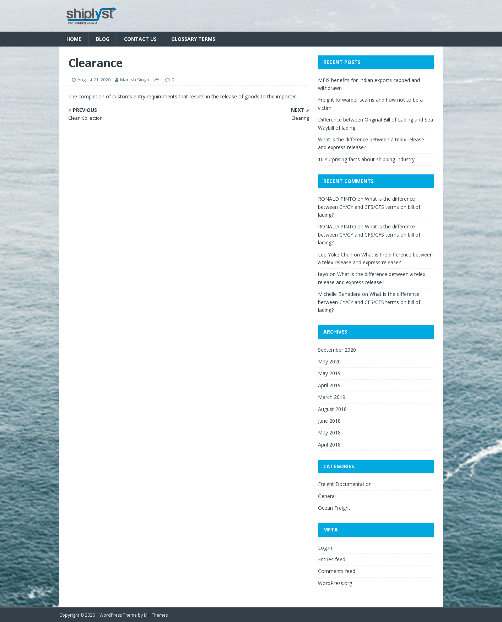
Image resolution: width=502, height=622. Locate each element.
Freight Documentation (345, 484)
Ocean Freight (334, 507)
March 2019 (331, 397)
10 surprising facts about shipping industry (366, 159)
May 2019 (329, 373)
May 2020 (329, 361)
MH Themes (156, 615)
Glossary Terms (193, 39)
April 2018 (329, 444)
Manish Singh (134, 79)
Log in (325, 547)
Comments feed (336, 571)
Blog (102, 39)
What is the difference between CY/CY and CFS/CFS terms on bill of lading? (369, 206)
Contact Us (140, 39)
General (327, 496)
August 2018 (332, 409)
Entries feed (331, 559)
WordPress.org (335, 583)
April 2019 (329, 385)
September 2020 (337, 349)
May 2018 (329, 432)
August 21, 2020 (93, 79)
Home (73, 39)
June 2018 (329, 420)
